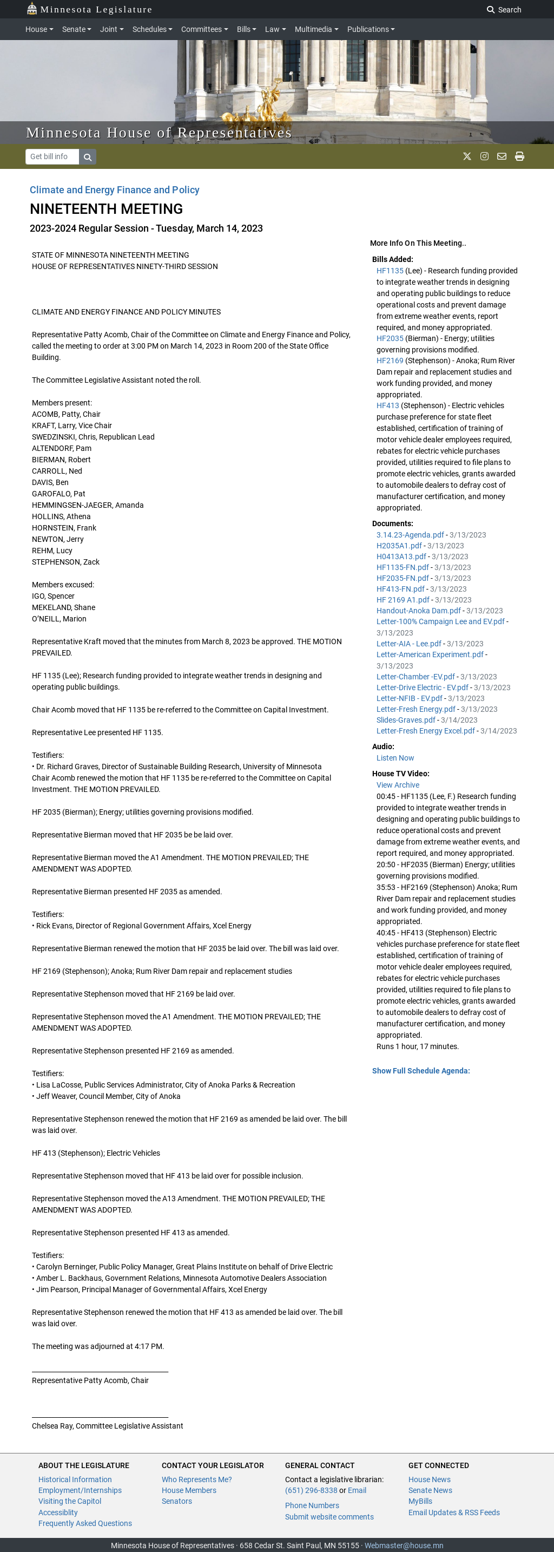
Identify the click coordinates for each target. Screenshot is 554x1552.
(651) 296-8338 (311, 1490)
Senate (73, 29)
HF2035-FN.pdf (404, 578)
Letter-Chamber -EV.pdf (417, 676)
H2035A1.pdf (400, 545)
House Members (189, 1490)
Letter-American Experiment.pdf (431, 654)
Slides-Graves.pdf (407, 720)
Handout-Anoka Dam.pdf (420, 610)
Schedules (150, 29)
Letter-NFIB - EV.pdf (410, 698)
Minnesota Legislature (89, 8)
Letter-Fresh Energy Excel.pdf (427, 730)
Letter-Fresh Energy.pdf (417, 709)
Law (272, 29)
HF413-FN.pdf (401, 589)
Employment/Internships (80, 1490)
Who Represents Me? (197, 1479)
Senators (177, 1501)
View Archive (398, 785)
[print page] (520, 156)
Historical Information (75, 1479)
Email (357, 1490)
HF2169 (391, 360)
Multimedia (313, 29)
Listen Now (395, 758)
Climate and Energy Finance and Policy (115, 189)
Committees (201, 29)
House (36, 29)
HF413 (389, 405)
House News (429, 1479)
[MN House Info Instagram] (484, 156)
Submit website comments (329, 1516)
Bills (243, 29)
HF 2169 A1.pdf (404, 599)
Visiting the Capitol (69, 1501)
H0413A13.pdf (402, 556)
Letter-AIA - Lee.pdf (410, 643)
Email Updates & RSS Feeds (454, 1512)
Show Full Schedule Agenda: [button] (421, 1070)
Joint (108, 29)
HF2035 (391, 338)
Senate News (430, 1490)
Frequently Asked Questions (85, 1523)
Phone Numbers (312, 1505)
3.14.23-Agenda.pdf (411, 535)
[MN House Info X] (467, 156)
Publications (368, 29)
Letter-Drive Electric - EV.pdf (423, 687)
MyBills (420, 1501)
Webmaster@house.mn (404, 1545)
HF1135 (391, 270)
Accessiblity (58, 1512)
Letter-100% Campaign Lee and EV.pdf (441, 621)
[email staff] (502, 156)
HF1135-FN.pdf (404, 567)
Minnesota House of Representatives (159, 132)
